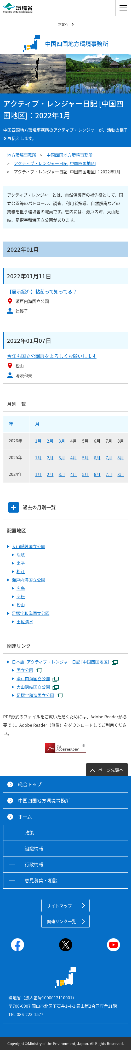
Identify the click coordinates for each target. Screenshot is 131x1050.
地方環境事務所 (21, 155)
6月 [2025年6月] (97, 457)
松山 (20, 605)
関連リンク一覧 (61, 921)
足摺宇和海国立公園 (30, 613)
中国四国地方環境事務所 (70, 155)
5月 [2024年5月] (85, 474)
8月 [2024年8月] (120, 474)
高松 (20, 596)
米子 (20, 563)
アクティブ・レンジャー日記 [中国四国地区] (55, 163)
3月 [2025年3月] (62, 457)
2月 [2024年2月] (50, 474)
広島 (20, 588)
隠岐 (20, 555)
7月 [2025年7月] (109, 457)
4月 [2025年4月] (73, 457)
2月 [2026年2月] (50, 441)
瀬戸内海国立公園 (28, 580)
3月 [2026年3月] (62, 441)
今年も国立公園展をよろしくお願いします (51, 356)
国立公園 (29, 670)
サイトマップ (59, 905)
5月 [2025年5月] (85, 457)
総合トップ (30, 784)
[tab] (13, 507)
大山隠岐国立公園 (28, 546)
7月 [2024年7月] (109, 474)
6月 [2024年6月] (97, 474)
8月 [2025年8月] (120, 457)
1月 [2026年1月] (38, 441)
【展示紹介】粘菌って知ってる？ (42, 291)
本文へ (63, 24)
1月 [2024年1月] (38, 474)
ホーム (25, 816)
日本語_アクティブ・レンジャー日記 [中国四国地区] (65, 662)
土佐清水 (24, 621)
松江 (20, 571)
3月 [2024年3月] (62, 474)
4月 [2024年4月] (73, 474)
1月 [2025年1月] (38, 457)
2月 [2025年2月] (50, 457)
